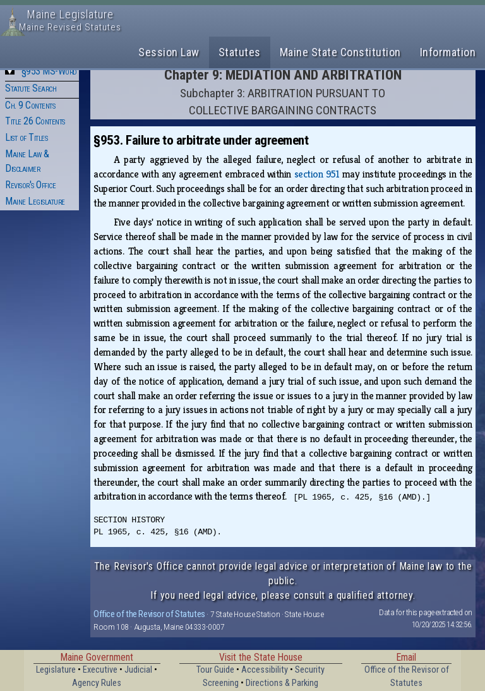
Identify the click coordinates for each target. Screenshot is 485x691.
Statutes (240, 52)
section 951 (317, 174)
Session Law (169, 52)
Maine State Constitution (340, 52)
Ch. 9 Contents (30, 105)
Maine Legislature (35, 201)
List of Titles (26, 137)
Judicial (138, 669)
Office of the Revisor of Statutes (149, 614)
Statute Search (30, 88)
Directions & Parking (282, 683)
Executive (100, 669)
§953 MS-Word (49, 71)
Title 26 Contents (35, 121)
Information (448, 52)
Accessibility (264, 669)
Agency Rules (96, 683)
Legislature (56, 669)
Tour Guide (215, 669)
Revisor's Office (30, 185)
